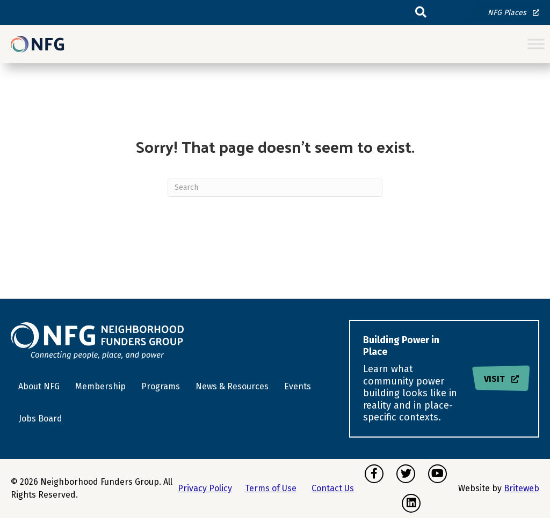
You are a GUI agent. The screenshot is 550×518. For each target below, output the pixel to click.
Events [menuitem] (297, 386)
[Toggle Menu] (536, 44)
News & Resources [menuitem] (232, 386)
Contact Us (333, 488)
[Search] (275, 188)
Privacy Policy (205, 488)
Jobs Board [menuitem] (40, 418)
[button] (421, 12)
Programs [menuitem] (160, 386)
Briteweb (521, 488)
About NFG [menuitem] (39, 386)
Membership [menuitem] (100, 386)
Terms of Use (270, 488)
